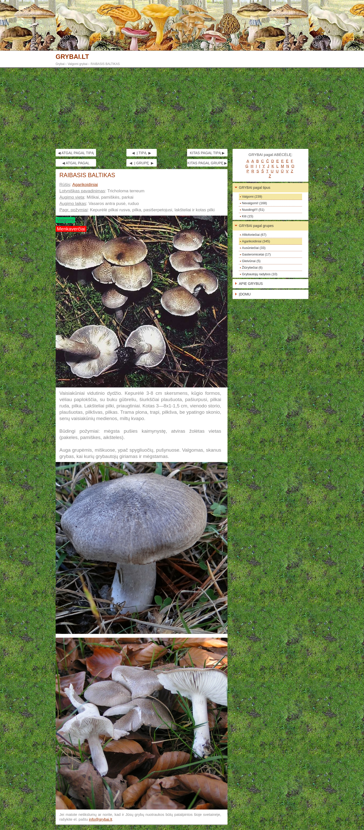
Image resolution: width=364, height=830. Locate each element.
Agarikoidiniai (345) (256, 241)
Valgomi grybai (77, 64)
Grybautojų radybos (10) (259, 274)
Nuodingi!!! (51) (253, 210)
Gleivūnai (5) (251, 261)
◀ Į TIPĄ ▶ (141, 153)
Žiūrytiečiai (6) (252, 267)
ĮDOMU (245, 294)
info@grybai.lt (100, 819)
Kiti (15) (247, 216)
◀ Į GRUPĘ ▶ (141, 163)
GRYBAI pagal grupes (256, 226)
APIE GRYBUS (251, 284)
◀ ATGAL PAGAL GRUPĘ (75, 164)
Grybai (60, 64)
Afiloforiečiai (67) (254, 235)
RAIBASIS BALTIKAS (105, 64)
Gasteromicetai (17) (256, 254)
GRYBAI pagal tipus (254, 188)
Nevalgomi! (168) (254, 203)
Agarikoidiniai (85, 184)
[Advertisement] (182, 108)
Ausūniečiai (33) (253, 248)
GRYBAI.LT (72, 57)
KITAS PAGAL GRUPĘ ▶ (207, 163)
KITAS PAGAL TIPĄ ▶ (207, 153)
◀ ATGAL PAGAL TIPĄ (76, 153)
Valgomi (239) (252, 196)
